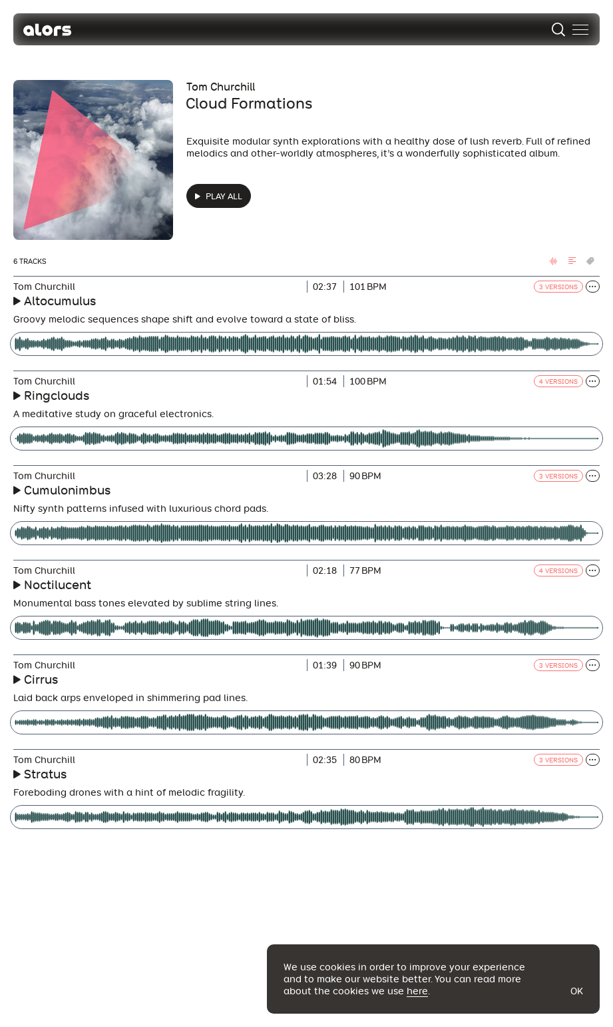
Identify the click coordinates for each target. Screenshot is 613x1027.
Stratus (45, 774)
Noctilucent (57, 585)
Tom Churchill (220, 87)
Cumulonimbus (67, 490)
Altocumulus (60, 301)
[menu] (580, 29)
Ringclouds (56, 396)
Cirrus (41, 679)
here (417, 991)
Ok (576, 991)
